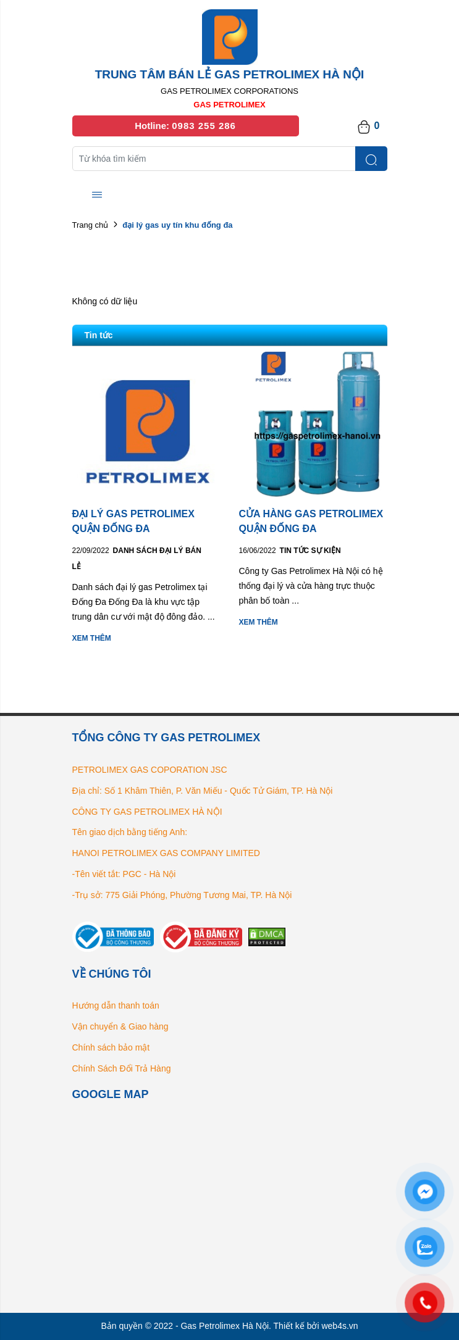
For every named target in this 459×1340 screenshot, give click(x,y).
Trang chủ (90, 225)
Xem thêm (91, 638)
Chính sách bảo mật (111, 1047)
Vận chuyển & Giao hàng (120, 1026)
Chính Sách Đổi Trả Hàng (121, 1068)
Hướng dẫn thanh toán (115, 1005)
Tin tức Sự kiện (310, 550)
